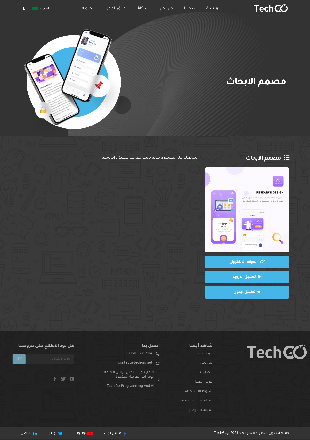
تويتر (55, 434)
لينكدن (29, 434)
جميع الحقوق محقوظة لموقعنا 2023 (251, 433)
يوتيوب (83, 434)
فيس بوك (115, 434)
